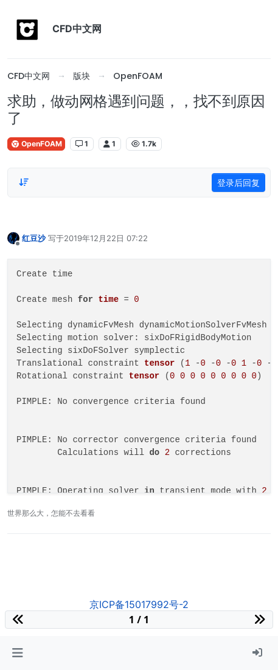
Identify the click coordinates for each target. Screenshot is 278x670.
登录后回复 (238, 182)
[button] (17, 653)
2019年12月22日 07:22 (106, 238)
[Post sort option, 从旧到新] (24, 182)
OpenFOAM (36, 143)
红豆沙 (34, 238)
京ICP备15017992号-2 (139, 604)
